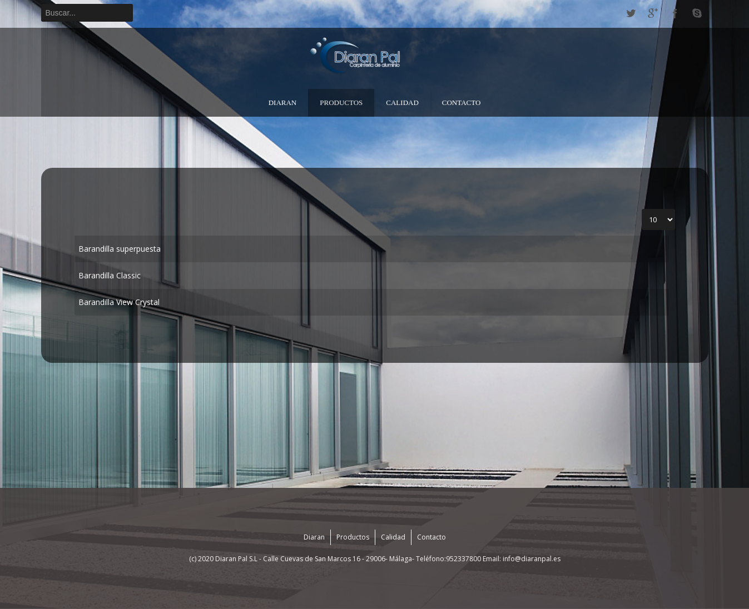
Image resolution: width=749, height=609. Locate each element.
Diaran (283, 102)
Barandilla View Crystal (119, 302)
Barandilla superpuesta (119, 248)
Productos (341, 102)
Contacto (461, 102)
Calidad (402, 102)
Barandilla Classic (109, 275)
